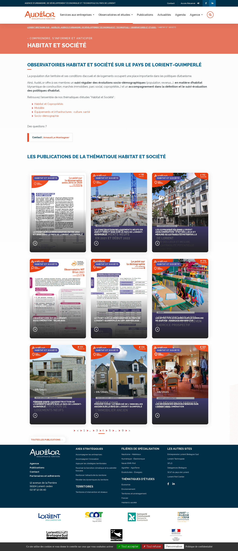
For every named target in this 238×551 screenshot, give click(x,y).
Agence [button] (195, 14)
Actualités (164, 14)
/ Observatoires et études (152, 27)
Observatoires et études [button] (115, 14)
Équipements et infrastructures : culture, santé (62, 111)
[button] (210, 15)
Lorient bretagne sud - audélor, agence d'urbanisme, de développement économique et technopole (82, 27)
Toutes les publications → (47, 440)
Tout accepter (128, 546)
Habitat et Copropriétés (48, 103)
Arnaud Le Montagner (56, 137)
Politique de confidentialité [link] (199, 546)
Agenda (180, 14)
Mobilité (39, 107)
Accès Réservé (189, 3)
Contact (169, 3)
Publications (145, 14)
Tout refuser (152, 546)
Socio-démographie (46, 115)
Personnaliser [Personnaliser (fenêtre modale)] (174, 546)
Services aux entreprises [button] (76, 14)
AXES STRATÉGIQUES (90, 448)
